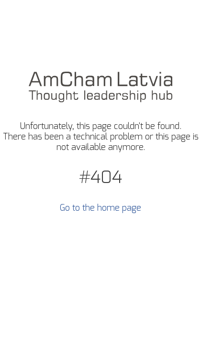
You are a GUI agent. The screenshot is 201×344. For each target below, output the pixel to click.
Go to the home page (100, 208)
